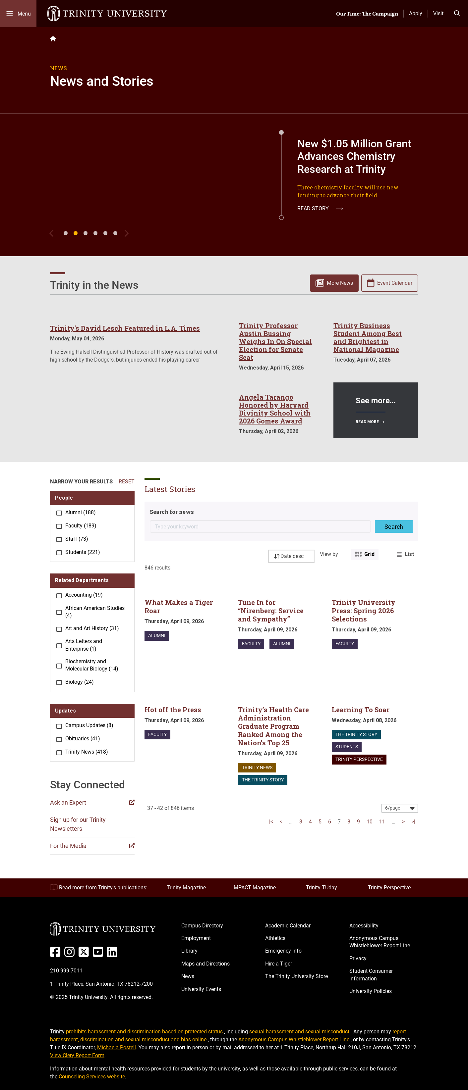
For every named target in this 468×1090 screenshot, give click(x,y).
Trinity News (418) (86, 752)
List (409, 554)
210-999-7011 (66, 970)
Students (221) (82, 552)
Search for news (172, 511)
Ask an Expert (68, 802)
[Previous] (53, 233)
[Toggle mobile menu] (18, 13)
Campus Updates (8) (89, 725)
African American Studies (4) (95, 612)
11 (382, 821)
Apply (415, 13)
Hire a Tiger (278, 964)
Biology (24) (79, 682)
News (187, 976)
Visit (438, 13)
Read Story (320, 208)
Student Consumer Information (371, 974)
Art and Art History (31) (92, 628)
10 (370, 821)
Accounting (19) (84, 595)
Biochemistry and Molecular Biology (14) (91, 665)
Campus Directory (202, 925)
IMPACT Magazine (254, 887)
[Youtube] (99, 954)
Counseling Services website (92, 1076)
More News (340, 283)
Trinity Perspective (389, 887)
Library (189, 951)
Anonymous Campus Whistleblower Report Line (379, 942)
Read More (367, 422)
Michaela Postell (116, 1047)
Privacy (358, 958)
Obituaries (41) (82, 738)
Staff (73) (76, 539)
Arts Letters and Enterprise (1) (83, 645)
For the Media (68, 845)
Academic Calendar (288, 925)
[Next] (127, 233)
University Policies (370, 991)
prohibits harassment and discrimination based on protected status (144, 1031)
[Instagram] (70, 954)
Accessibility (364, 925)
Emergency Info (283, 951)
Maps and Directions (205, 964)
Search (393, 526)
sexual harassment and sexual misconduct (299, 1031)
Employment (196, 938)
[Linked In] (113, 954)
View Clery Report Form (77, 1055)
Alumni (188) (80, 512)
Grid (369, 554)
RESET (127, 481)
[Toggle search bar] (457, 13)
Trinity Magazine (186, 887)
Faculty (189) (80, 525)
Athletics (275, 938)
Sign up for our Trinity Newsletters (78, 824)
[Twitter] (85, 954)
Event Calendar (394, 283)
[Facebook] (56, 954)
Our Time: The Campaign (367, 13)
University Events (201, 989)
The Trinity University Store (296, 976)
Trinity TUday (321, 887)
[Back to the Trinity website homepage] (53, 39)
